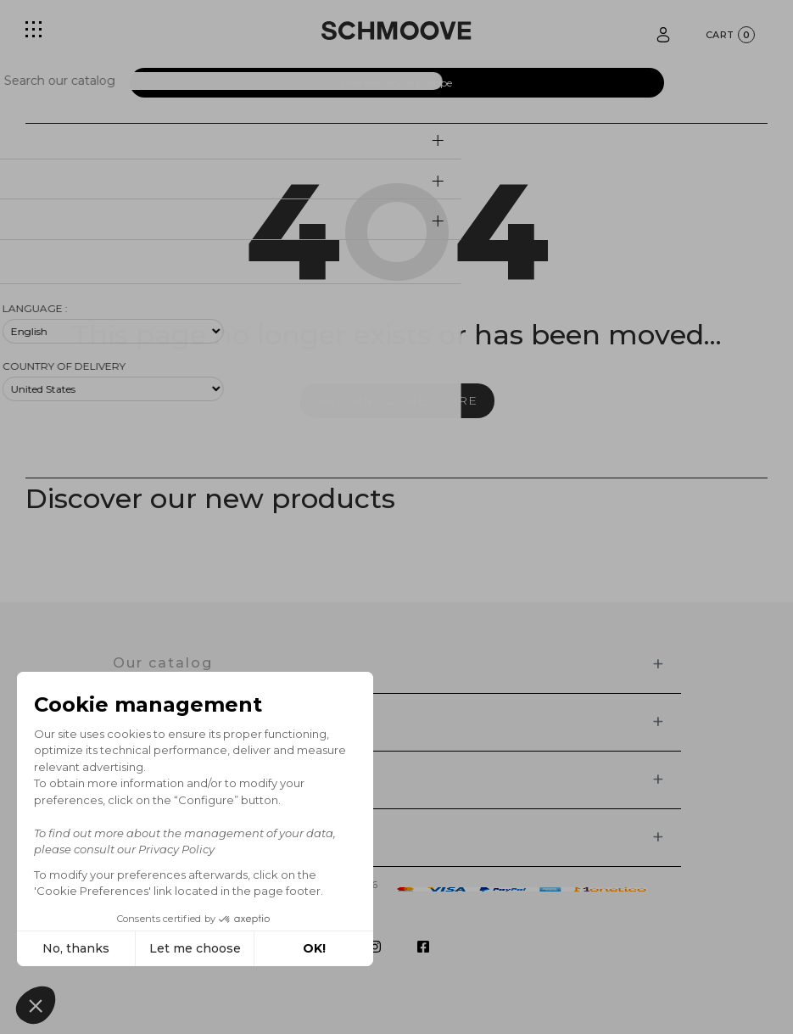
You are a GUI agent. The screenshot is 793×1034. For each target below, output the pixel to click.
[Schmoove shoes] (396, 30)
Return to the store (396, 400)
